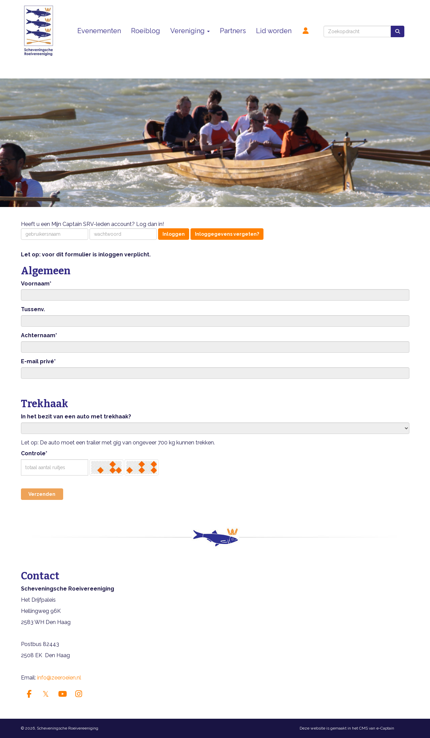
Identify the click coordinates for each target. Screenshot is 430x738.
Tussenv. (33, 309)
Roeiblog (145, 31)
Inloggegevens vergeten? (227, 234)
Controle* (34, 453)
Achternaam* (39, 335)
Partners (233, 31)
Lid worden (274, 31)
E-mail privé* (38, 361)
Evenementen (99, 31)
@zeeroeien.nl (59, 677)
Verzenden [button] (41, 494)
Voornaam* (36, 283)
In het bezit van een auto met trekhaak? (76, 416)
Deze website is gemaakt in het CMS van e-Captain (347, 728)
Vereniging (190, 31)
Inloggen (173, 234)
